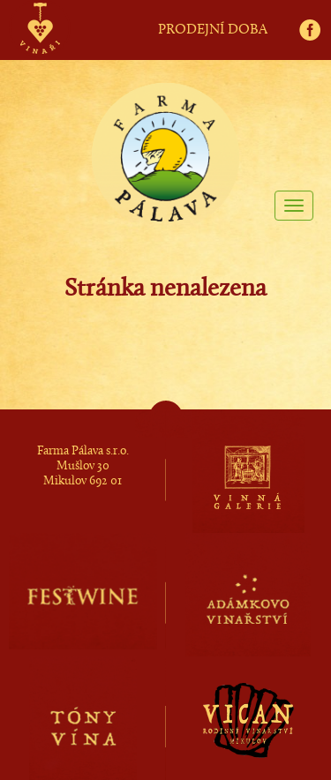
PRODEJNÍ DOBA (212, 30)
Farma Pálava (166, 133)
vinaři (39, 11)
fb (315, 10)
